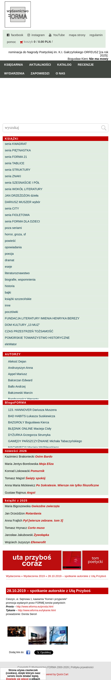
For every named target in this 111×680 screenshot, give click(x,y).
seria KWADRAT (16, 144)
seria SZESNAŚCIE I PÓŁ (22, 182)
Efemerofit (38, 542)
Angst (31, 492)
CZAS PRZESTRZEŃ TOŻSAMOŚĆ (29, 331)
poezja (9, 253)
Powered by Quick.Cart (55, 674)
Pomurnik (37, 471)
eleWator (11, 344)
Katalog (64, 64)
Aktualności (40, 64)
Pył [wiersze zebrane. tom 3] (43, 520)
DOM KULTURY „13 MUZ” (22, 324)
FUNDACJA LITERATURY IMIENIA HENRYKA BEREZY (42, 318)
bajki (8, 292)
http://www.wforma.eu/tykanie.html (37, 610)
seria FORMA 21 (16, 156)
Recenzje (86, 64)
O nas (60, 73)
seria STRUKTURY (17, 169)
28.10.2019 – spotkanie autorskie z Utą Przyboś (77, 576)
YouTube (59, 35)
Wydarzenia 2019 (34, 576)
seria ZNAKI (13, 176)
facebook (17, 35)
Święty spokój (36, 478)
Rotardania (33, 513)
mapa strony (77, 35)
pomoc (11, 42)
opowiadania (13, 247)
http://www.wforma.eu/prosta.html (34, 606)
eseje (8, 266)
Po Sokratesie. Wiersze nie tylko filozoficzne (67, 485)
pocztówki (11, 312)
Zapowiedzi (40, 73)
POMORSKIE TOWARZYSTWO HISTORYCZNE (37, 337)
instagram (38, 35)
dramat (9, 260)
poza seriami (13, 228)
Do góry (106, 664)
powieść (10, 240)
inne (7, 305)
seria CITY (12, 208)
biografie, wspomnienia (20, 279)
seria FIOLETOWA (17, 215)
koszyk (28, 41)
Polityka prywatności (82, 667)
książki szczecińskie (18, 299)
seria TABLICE (14, 163)
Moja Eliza (46, 463)
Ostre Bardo (43, 456)
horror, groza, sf (15, 234)
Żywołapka (41, 535)
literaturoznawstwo (17, 273)
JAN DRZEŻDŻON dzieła (21, 195)
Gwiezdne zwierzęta (45, 506)
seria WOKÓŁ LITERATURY (23, 189)
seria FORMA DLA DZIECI (22, 221)
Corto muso (36, 527)
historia (9, 286)
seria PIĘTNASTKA (18, 150)
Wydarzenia (14, 73)
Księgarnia (13, 64)
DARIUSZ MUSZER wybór (22, 202)
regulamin (96, 35)
